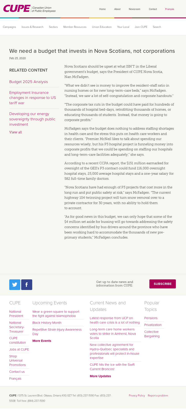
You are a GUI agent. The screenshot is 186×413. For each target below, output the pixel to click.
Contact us (17, 372)
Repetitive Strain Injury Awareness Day (57, 332)
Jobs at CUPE (19, 349)
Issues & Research (32, 27)
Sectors (53, 27)
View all (15, 132)
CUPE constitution (17, 340)
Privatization (153, 325)
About (117, 9)
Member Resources (74, 27)
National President (16, 314)
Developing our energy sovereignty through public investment (32, 119)
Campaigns (9, 27)
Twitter (14, 284)
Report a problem (158, 395)
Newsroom (134, 9)
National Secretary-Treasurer (16, 327)
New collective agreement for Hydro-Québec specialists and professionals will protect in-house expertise (114, 351)
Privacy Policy (137, 395)
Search (157, 27)
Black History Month (46, 323)
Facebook (26, 284)
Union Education (102, 27)
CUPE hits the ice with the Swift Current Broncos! (112, 367)
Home (102, 9)
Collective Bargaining (152, 334)
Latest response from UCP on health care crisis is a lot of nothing (115, 320)
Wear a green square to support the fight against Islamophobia (55, 314)
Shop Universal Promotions (17, 360)
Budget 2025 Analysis (28, 81)
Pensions (151, 318)
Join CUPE (141, 27)
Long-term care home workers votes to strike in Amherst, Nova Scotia (113, 333)
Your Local (123, 27)
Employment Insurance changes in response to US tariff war (32, 97)
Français (169, 9)
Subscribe (162, 284)
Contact (153, 9)
